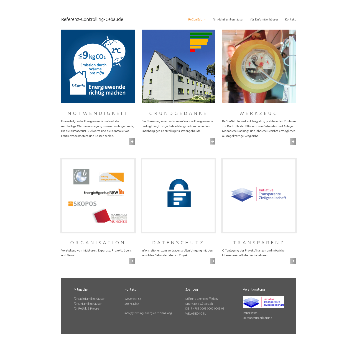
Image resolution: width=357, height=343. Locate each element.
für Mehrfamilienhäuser (89, 298)
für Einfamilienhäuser (88, 303)
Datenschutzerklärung (257, 317)
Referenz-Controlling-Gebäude (92, 19)
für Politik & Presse (86, 308)
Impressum (250, 312)
